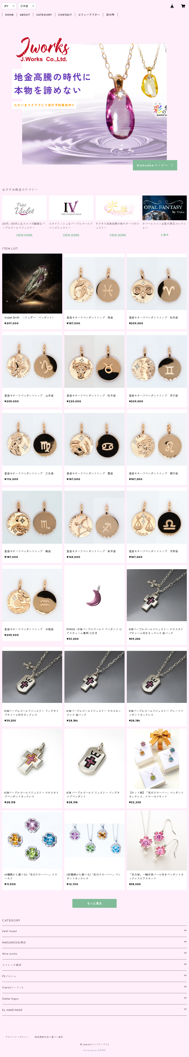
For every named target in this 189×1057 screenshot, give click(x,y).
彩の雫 (110, 14)
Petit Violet (9, 931)
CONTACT (65, 14)
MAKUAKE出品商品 (14, 942)
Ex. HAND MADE (12, 1010)
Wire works (9, 953)
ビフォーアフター (89, 14)
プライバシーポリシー (17, 1037)
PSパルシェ (9, 976)
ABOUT (25, 14)
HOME (9, 14)
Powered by (94, 1050)
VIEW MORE (24, 235)
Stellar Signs (10, 998)
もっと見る (94, 903)
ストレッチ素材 (11, 965)
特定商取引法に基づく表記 (49, 1037)
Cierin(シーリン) (12, 987)
